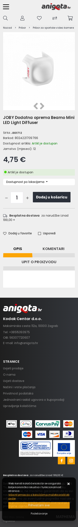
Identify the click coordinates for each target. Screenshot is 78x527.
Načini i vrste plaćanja (19, 387)
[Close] (39, 505)
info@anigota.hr (26, 343)
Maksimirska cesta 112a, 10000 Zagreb (30, 326)
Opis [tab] (17, 248)
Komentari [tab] (54, 248)
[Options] (39, 514)
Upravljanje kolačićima (19, 406)
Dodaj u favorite (17, 233)
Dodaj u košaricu (51, 197)
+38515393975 (19, 332)
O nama (9, 375)
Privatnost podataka (18, 393)
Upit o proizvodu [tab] (39, 261)
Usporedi (47, 233)
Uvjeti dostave (13, 381)
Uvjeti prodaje (13, 368)
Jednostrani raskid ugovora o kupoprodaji (33, 400)
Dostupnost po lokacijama (25, 182)
